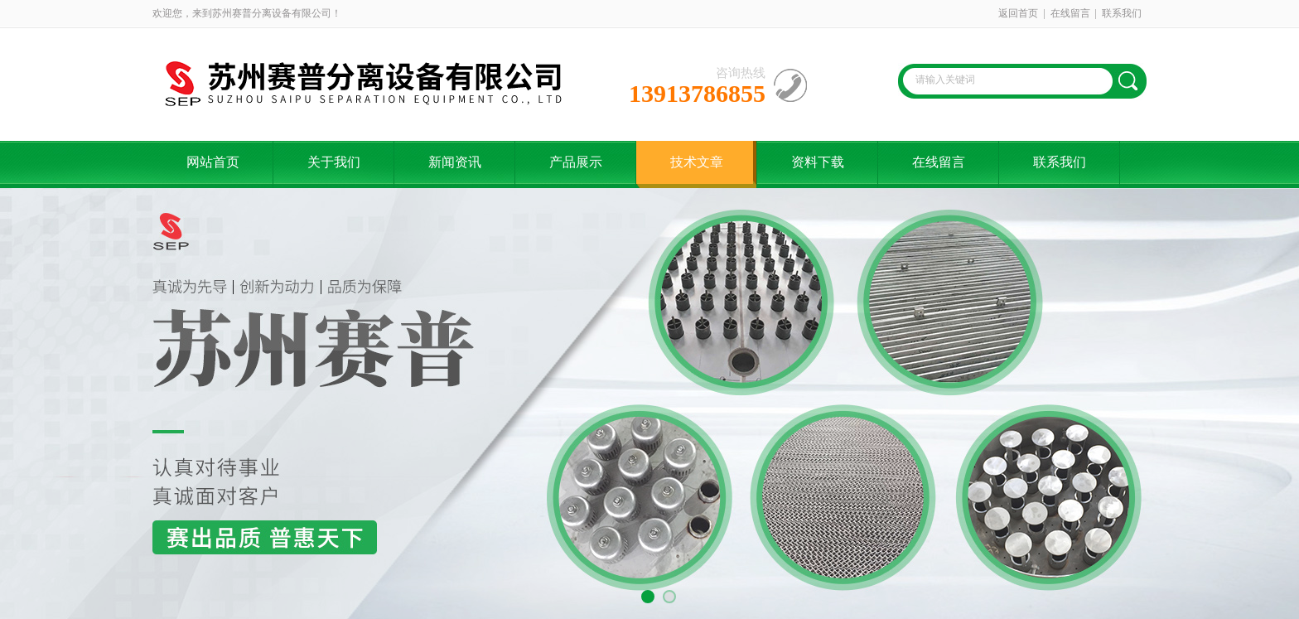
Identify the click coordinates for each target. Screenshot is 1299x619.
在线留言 (1070, 13)
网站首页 (212, 162)
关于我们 (333, 162)
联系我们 (1122, 13)
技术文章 (696, 162)
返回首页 (1018, 13)
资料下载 (817, 162)
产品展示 (575, 162)
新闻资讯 (454, 162)
